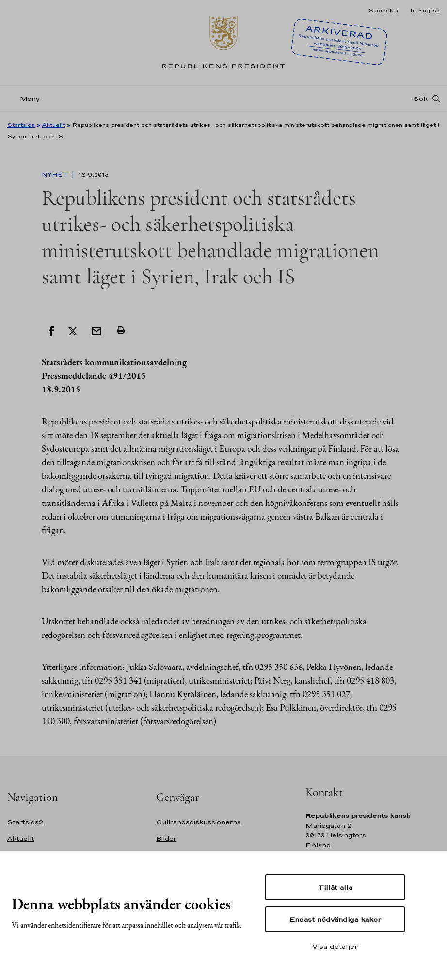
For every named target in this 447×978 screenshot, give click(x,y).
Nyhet (56, 175)
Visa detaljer (335, 946)
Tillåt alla (335, 887)
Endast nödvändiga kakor (335, 919)
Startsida (21, 124)
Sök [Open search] (420, 98)
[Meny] (26, 99)
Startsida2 (25, 822)
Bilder (166, 838)
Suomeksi (383, 10)
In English (425, 10)
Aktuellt (53, 124)
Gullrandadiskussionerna (198, 822)
